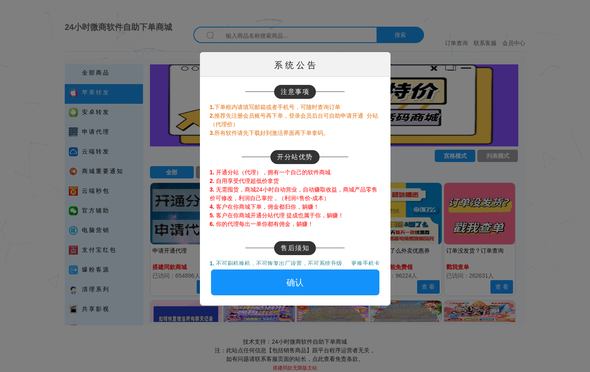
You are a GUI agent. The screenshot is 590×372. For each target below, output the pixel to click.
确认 (295, 282)
